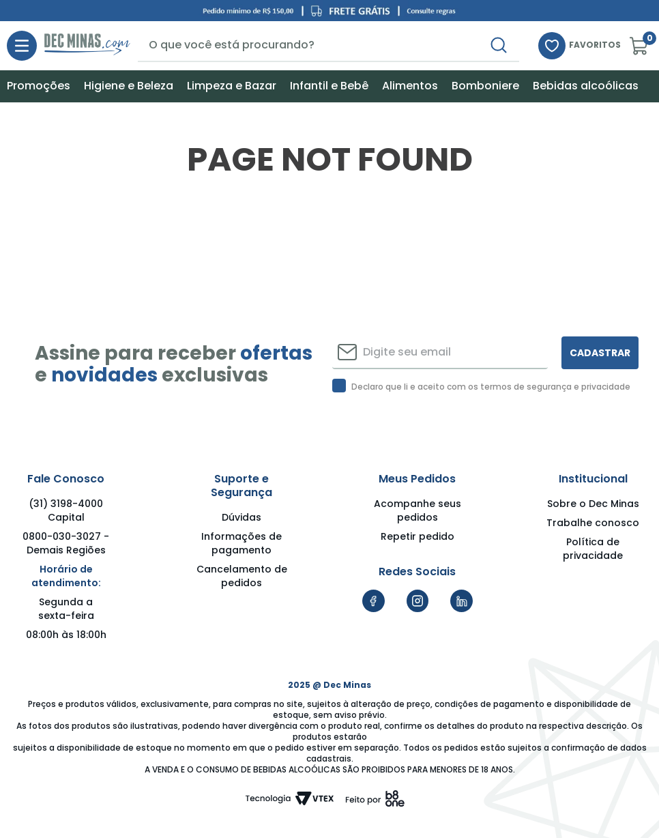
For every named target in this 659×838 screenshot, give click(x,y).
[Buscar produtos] (509, 45)
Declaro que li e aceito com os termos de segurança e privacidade (490, 386)
